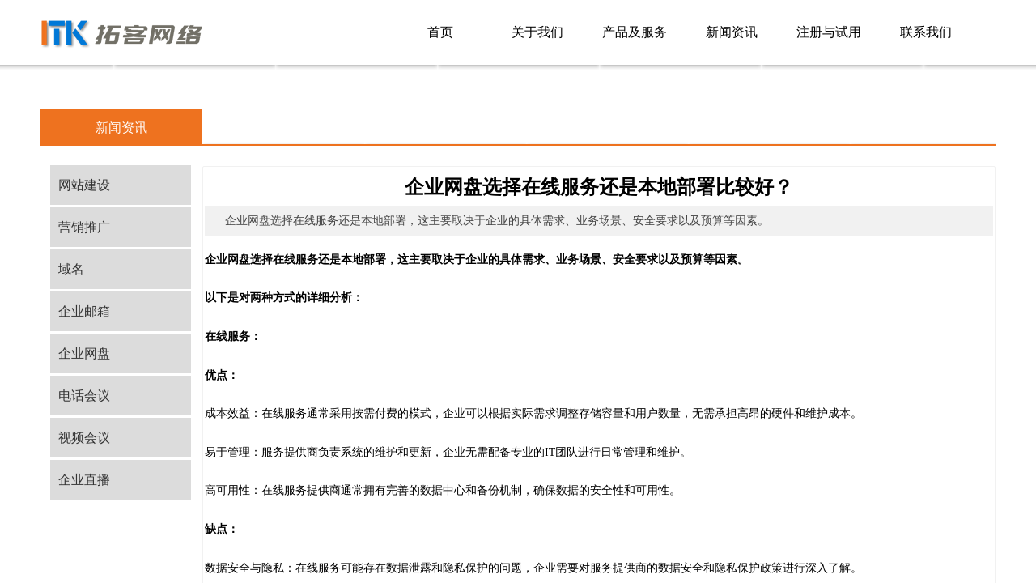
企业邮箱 (84, 311)
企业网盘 (84, 353)
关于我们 (537, 32)
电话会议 (84, 395)
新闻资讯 (732, 32)
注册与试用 (828, 32)
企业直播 (84, 480)
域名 (71, 269)
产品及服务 (634, 32)
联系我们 (926, 32)
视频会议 (84, 438)
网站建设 (84, 185)
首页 (440, 32)
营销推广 (84, 227)
